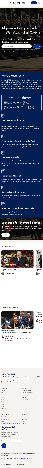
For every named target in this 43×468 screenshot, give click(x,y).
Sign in (40, 3)
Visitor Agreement (6, 417)
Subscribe (34, 3)
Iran (2, 395)
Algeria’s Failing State (9, 270)
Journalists (24, 419)
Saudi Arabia (4, 393)
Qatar (2, 406)
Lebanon (3, 408)
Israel (2, 399)
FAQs (2, 421)
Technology (25, 395)
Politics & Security (26, 390)
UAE (2, 397)
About (23, 417)
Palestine (3, 402)
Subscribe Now (7, 382)
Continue (5, 235)
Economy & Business (27, 393)
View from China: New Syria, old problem (16, 333)
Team (23, 421)
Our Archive (25, 399)
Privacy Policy (5, 419)
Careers (24, 424)
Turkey (3, 390)
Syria (2, 411)
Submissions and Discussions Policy (10, 424)
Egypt (2, 404)
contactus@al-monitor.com (25, 458)
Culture (24, 397)
